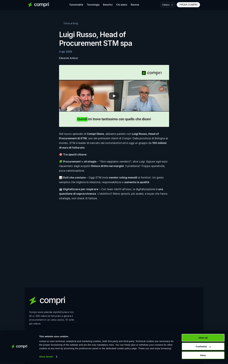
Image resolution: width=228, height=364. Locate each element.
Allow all (203, 339)
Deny (203, 356)
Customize (203, 348)
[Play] (114, 95)
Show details (46, 358)
